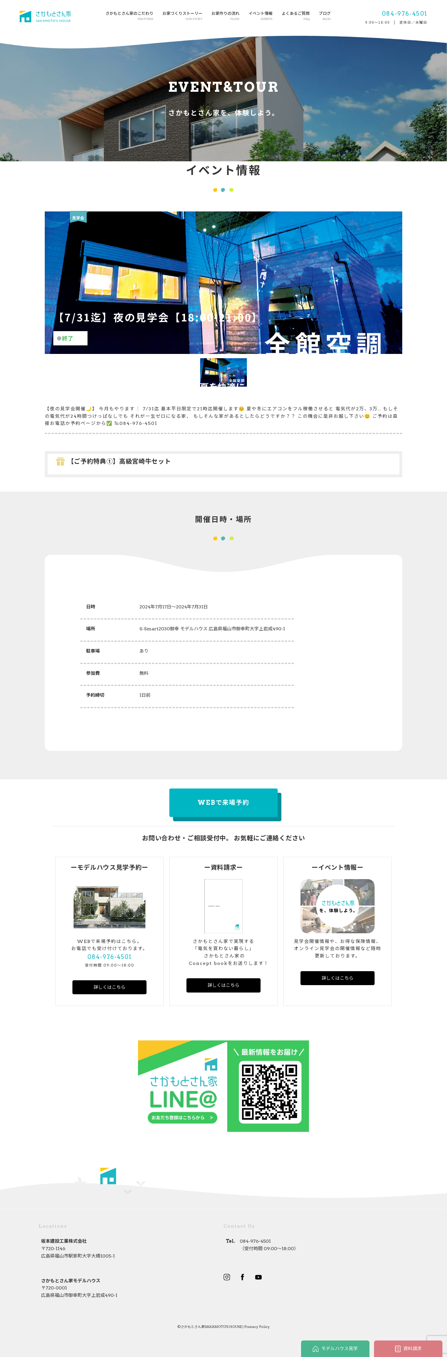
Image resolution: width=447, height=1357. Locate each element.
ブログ (325, 16)
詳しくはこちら (109, 987)
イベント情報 (261, 16)
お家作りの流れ (225, 16)
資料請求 (408, 1349)
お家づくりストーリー (182, 16)
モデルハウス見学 (335, 1349)
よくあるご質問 (296, 16)
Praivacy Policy (257, 1327)
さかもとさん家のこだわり (129, 16)
